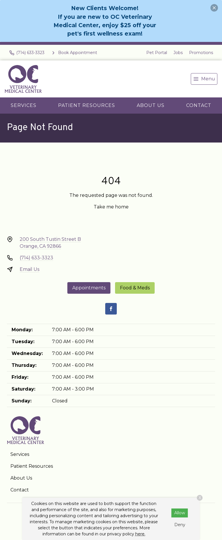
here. (140, 534)
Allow (179, 512)
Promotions (201, 52)
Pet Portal (156, 52)
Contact (198, 105)
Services (23, 105)
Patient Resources (86, 105)
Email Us (29, 269)
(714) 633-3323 (36, 257)
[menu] (204, 79)
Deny (179, 524)
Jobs (178, 52)
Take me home (111, 207)
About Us (150, 105)
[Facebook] (111, 309)
